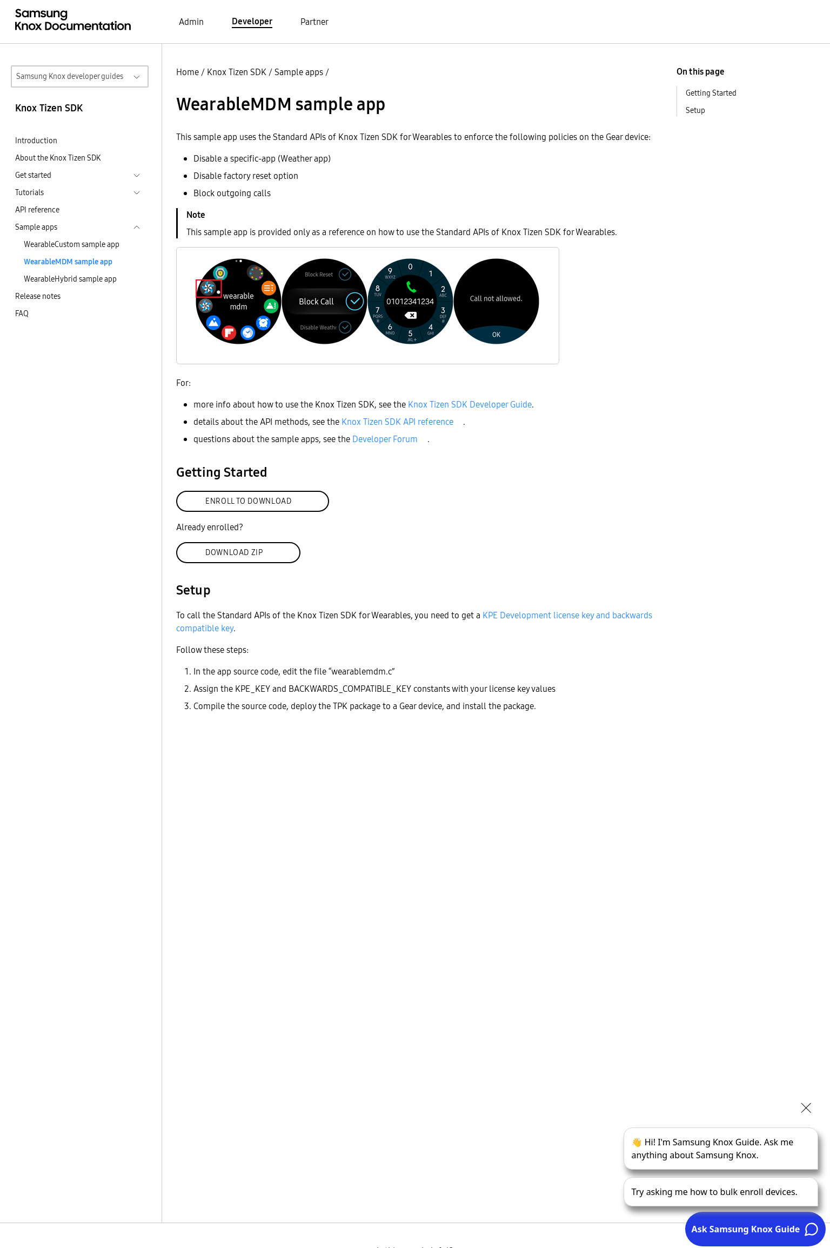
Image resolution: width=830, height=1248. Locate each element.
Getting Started (711, 93)
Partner (314, 22)
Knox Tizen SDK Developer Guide (470, 404)
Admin (191, 22)
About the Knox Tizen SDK (58, 157)
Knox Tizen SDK (236, 72)
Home (187, 72)
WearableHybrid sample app (70, 278)
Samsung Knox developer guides (69, 76)
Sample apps (299, 72)
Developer (252, 21)
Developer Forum (385, 439)
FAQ (22, 313)
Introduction (36, 140)
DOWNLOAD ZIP (234, 552)
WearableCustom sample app (71, 244)
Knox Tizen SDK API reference (397, 422)
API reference (37, 209)
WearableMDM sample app (68, 261)
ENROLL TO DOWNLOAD (248, 501)
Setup (695, 110)
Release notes (38, 296)
